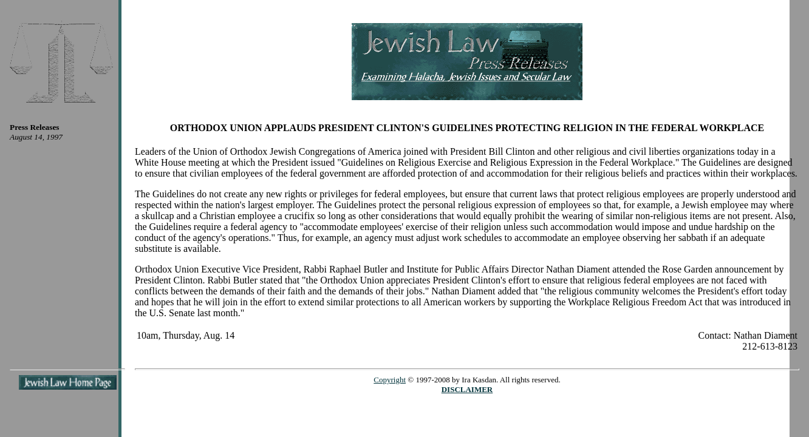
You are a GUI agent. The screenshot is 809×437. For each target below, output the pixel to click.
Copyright (390, 379)
